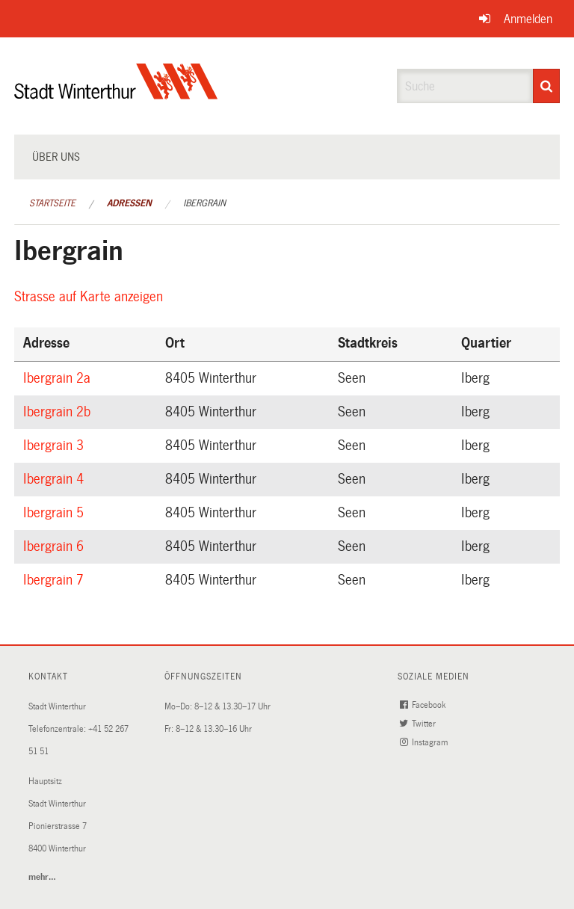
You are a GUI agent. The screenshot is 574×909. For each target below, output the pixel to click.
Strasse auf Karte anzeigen (90, 296)
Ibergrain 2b (59, 411)
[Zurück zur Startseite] (116, 93)
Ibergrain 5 (55, 512)
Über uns (56, 157)
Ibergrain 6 (55, 546)
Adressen (129, 203)
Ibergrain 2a (59, 378)
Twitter (419, 724)
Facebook (424, 705)
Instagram (425, 743)
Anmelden (528, 19)
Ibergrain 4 (55, 479)
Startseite (52, 203)
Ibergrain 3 (55, 445)
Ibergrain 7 (55, 580)
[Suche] (546, 86)
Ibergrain (204, 203)
